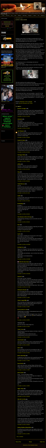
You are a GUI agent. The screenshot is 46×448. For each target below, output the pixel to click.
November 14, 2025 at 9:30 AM (23, 221)
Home (3, 15)
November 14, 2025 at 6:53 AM (23, 152)
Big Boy (19, 15)
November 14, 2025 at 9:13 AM (23, 200)
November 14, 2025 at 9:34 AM (23, 231)
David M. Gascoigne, (21, 108)
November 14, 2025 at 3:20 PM (23, 320)
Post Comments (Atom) (32, 445)
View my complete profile (7, 111)
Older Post (42, 441)
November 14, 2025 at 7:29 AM (23, 161)
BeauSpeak (25, 103)
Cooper (34, 15)
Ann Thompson (20, 131)
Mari (18, 224)
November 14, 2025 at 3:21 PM (23, 326)
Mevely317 (19, 276)
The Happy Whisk (21, 154)
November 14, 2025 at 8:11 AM (23, 192)
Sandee (18, 195)
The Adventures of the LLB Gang (24, 216)
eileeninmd (19, 119)
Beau (15, 15)
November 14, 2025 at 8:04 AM (23, 181)
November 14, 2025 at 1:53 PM (23, 306)
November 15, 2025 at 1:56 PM (23, 385)
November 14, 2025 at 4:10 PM (23, 337)
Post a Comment (20, 436)
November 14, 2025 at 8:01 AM (23, 169)
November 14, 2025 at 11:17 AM (23, 286)
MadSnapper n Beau (6, 109)
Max (38, 15)
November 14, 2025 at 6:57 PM (23, 352)
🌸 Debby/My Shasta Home (23, 261)
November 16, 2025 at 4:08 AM (23, 396)
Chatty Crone (20, 329)
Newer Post (18, 441)
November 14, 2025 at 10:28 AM (23, 244)
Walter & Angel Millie (22, 300)
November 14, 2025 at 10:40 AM (23, 273)
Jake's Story (24, 15)
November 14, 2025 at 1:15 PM (23, 297)
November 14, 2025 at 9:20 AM (23, 214)
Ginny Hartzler (20, 339)
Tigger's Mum (20, 388)
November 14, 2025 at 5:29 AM (23, 137)
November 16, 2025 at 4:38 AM (23, 424)
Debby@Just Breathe (21, 289)
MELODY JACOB (21, 399)
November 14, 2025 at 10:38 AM (23, 259)
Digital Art (42, 15)
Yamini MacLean (21, 183)
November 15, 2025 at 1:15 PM (23, 369)
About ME (7, 15)
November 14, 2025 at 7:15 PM (23, 360)
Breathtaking (20, 203)
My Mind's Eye (20, 247)
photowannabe (20, 372)
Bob (12, 15)
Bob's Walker (30, 103)
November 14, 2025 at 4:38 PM (23, 344)
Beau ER (20, 103)
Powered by (7, 28)
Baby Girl (29, 15)
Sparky (18, 233)
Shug (18, 171)
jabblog (19, 164)
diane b (18, 347)
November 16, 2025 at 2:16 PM (23, 433)
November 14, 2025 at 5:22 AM (23, 116)
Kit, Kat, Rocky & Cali (22, 309)
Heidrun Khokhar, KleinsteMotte (24, 427)
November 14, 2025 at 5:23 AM (23, 128)
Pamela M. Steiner (21, 140)
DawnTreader (20, 363)
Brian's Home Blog (21, 355)
